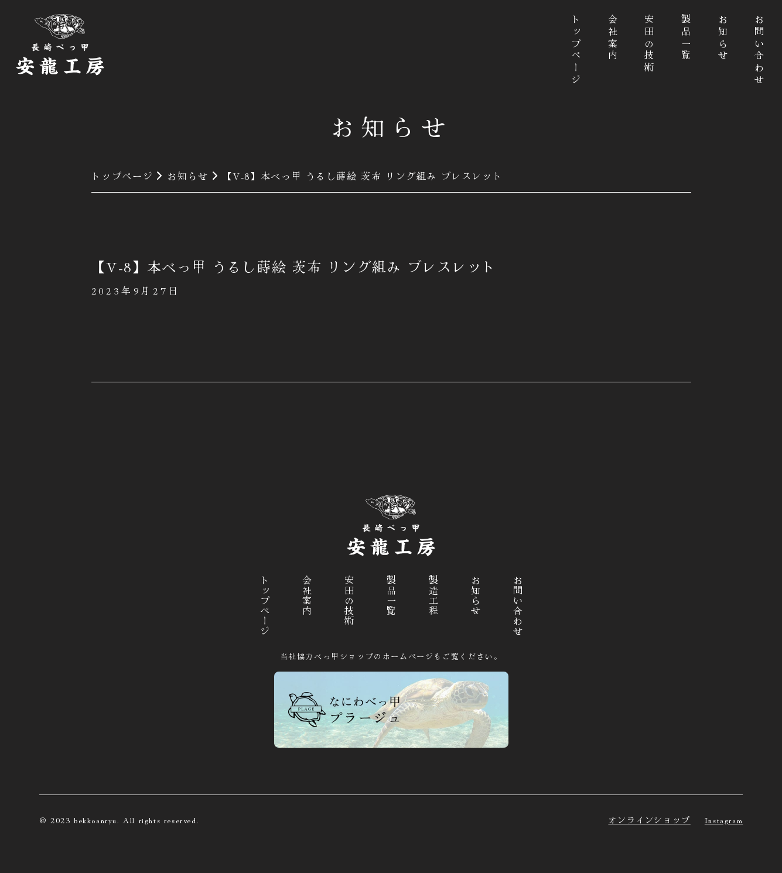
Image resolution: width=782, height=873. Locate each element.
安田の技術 (649, 44)
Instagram (724, 820)
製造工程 (433, 595)
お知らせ (723, 38)
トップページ (576, 50)
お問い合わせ (759, 50)
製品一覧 (686, 38)
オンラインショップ (649, 820)
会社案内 (613, 38)
